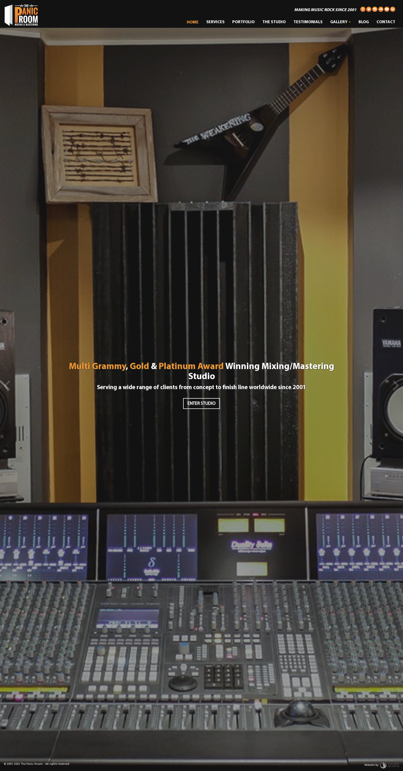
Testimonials (308, 22)
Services (215, 22)
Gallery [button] (340, 22)
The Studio (274, 22)
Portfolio (243, 22)
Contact (386, 22)
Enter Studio (201, 403)
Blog (364, 22)
